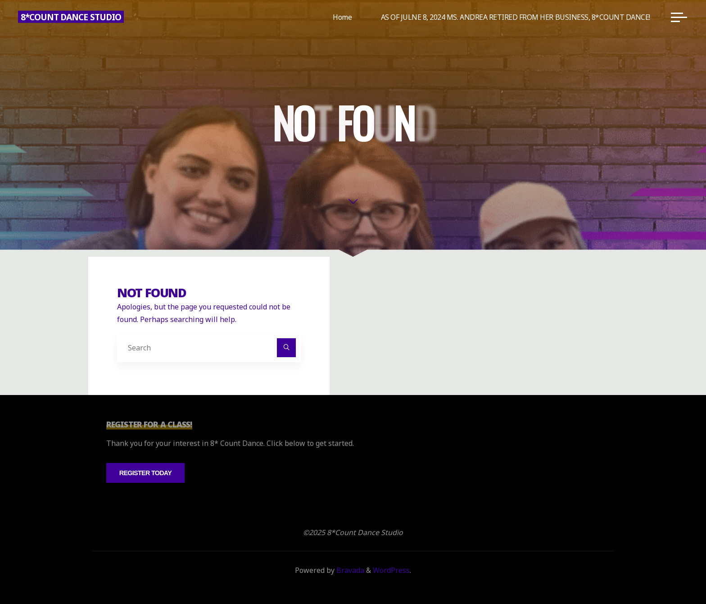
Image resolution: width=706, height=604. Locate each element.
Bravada (349, 570)
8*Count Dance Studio (71, 17)
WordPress (391, 570)
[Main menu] (679, 17)
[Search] (286, 347)
